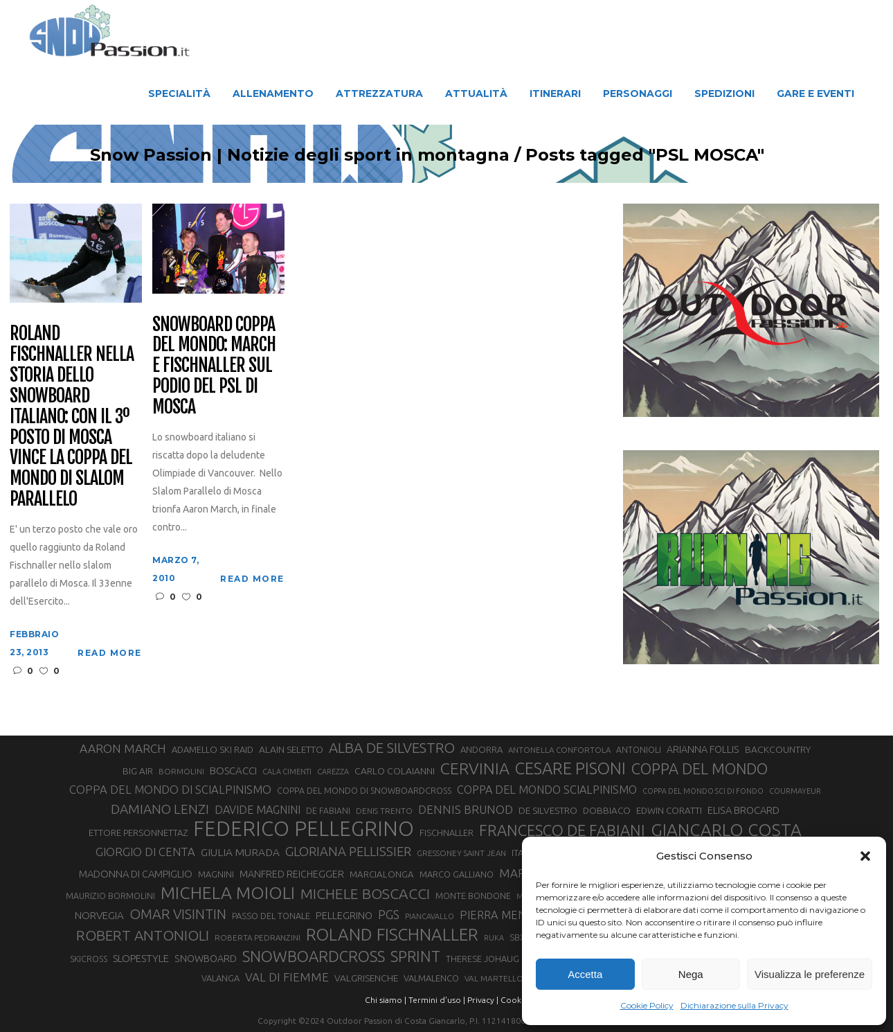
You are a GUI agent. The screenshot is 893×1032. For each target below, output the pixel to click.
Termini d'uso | (436, 999)
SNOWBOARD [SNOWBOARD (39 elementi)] (205, 958)
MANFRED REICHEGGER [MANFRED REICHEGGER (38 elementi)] (292, 874)
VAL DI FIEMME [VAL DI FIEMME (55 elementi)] (287, 977)
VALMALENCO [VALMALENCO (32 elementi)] (431, 978)
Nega (690, 974)
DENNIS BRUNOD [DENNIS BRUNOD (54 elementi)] (465, 809)
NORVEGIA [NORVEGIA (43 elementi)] (99, 915)
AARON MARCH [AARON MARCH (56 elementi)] (123, 748)
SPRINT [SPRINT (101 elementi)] (415, 956)
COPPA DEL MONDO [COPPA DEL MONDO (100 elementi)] (699, 768)
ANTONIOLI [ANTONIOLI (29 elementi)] (638, 749)
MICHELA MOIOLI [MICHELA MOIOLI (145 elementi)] (228, 893)
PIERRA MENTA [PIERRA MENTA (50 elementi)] (500, 915)
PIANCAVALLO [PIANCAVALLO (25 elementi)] (429, 916)
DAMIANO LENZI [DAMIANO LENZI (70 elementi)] (160, 809)
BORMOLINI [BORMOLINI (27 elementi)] (181, 771)
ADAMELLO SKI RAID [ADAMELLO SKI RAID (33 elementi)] (212, 749)
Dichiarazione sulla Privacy (734, 1005)
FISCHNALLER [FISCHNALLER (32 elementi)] (446, 832)
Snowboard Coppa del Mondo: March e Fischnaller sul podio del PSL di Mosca (213, 366)
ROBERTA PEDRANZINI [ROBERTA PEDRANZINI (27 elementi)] (257, 937)
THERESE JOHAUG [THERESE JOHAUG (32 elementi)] (482, 958)
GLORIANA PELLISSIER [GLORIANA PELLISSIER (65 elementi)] (348, 851)
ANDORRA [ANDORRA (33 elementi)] (481, 749)
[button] (865, 856)
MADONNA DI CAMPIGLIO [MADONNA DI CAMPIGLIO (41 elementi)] (135, 874)
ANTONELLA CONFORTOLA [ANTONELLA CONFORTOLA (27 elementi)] (559, 749)
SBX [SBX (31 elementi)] (517, 937)
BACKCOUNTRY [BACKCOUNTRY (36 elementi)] (778, 749)
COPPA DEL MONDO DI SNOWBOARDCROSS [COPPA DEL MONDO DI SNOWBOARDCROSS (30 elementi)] (364, 790)
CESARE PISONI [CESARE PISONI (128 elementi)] (570, 769)
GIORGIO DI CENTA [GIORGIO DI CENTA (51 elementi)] (145, 851)
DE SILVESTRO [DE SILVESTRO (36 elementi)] (547, 810)
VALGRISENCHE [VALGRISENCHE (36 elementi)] (366, 978)
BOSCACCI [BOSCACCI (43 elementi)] (233, 770)
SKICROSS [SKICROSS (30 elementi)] (88, 958)
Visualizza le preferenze (810, 974)
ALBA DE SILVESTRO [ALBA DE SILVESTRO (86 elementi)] (392, 748)
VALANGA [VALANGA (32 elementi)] (220, 978)
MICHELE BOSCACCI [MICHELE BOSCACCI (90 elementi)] (365, 893)
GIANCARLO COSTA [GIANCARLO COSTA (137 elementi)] (726, 830)
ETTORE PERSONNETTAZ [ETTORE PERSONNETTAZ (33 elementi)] (138, 832)
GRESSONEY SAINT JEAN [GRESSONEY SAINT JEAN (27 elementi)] (461, 852)
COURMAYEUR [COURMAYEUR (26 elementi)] (795, 791)
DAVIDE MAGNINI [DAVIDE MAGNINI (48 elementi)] (257, 809)
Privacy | (482, 999)
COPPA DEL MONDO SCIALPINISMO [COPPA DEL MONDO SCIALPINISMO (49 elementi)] (547, 789)
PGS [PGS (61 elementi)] (388, 914)
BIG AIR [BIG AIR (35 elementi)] (138, 770)
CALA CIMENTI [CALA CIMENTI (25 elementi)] (287, 771)
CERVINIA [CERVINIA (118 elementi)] (474, 768)
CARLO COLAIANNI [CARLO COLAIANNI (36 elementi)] (394, 770)
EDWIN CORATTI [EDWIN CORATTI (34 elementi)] (669, 811)
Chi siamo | (385, 999)
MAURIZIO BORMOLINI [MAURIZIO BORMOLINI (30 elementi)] (110, 895)
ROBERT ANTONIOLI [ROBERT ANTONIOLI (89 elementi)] (142, 935)
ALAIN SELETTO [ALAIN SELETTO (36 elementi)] (291, 749)
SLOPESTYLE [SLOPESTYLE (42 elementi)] (141, 958)
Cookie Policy (647, 1005)
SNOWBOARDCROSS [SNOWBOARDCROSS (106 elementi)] (313, 956)
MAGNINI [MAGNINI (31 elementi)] (216, 874)
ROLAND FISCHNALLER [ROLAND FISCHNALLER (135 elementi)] (392, 934)
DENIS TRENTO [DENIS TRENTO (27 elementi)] (384, 810)
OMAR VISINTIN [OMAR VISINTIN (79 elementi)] (177, 914)
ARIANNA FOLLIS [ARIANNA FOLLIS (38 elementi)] (703, 749)
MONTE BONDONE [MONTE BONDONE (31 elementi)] (473, 895)
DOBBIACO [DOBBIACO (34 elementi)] (607, 811)
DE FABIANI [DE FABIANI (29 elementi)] (328, 810)
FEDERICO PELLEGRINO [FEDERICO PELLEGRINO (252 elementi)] (303, 829)
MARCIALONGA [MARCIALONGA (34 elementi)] (382, 874)
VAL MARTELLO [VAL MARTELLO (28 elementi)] (493, 978)
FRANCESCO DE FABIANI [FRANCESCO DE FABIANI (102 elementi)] (562, 830)
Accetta (585, 974)
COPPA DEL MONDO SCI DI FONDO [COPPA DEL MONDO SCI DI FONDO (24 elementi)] (703, 791)
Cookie (514, 999)
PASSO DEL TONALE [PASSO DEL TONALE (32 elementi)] (271, 915)
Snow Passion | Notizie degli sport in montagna (345, 155)
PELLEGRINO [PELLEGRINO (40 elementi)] (344, 915)
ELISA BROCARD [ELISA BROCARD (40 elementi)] (743, 810)
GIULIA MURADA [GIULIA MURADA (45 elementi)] (240, 852)
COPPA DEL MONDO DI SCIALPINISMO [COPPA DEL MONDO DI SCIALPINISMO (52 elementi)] (170, 789)
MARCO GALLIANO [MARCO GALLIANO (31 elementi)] (457, 874)
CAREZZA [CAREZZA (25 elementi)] (333, 771)
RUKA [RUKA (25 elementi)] (494, 938)
